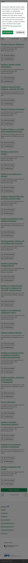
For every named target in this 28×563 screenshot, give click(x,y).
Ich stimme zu (7, 42)
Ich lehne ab (20, 42)
